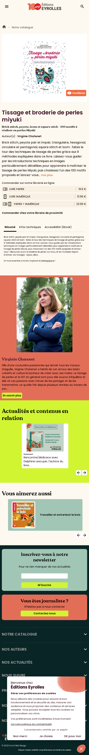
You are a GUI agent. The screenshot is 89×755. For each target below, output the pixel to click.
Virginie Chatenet (29, 136)
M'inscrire (44, 585)
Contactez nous (45, 613)
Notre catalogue (22, 27)
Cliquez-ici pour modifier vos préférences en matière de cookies (44, 750)
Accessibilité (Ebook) (58, 227)
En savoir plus (12, 395)
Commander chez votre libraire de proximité (32, 213)
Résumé (10, 227)
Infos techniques (30, 227)
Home (4, 27)
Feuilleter (76, 93)
